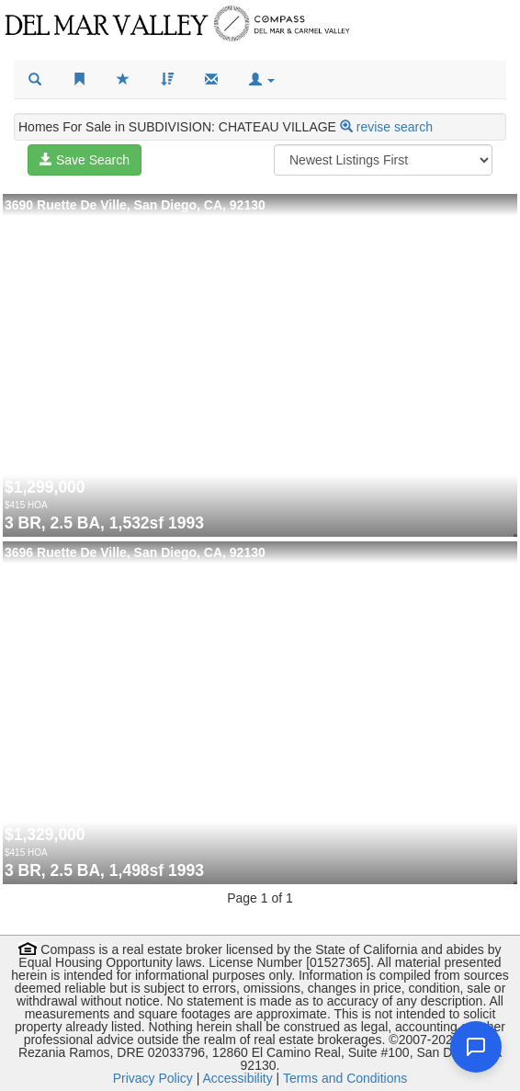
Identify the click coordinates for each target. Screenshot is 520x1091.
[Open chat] (476, 1047)
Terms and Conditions (345, 1078)
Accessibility (237, 1078)
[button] (261, 80)
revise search (394, 126)
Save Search (85, 160)
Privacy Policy (153, 1078)
